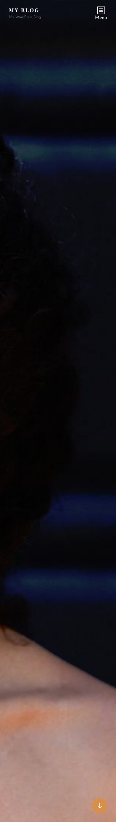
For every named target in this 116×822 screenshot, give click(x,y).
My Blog (24, 10)
